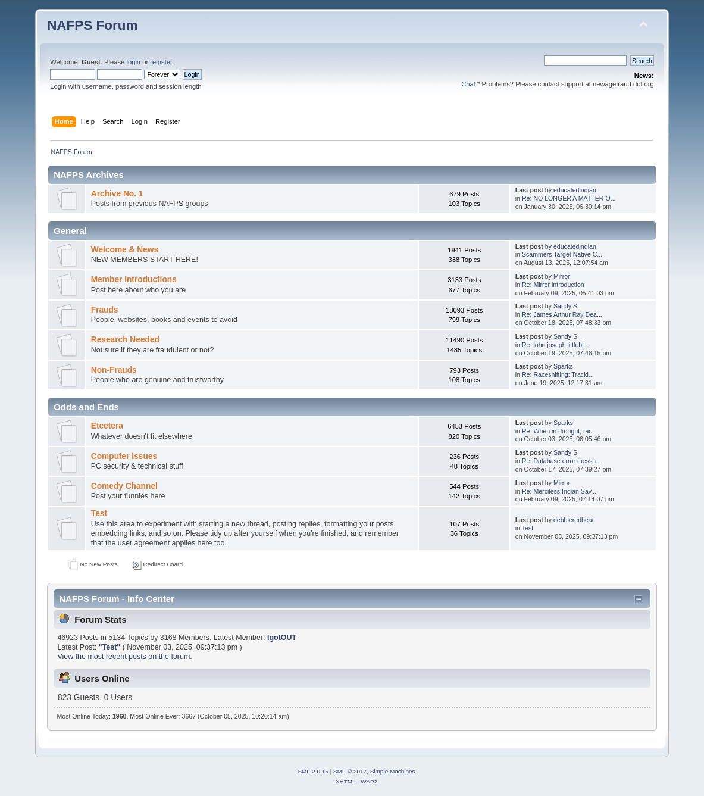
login (133, 61)
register (161, 61)
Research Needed (125, 339)
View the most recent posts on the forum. (124, 657)
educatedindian (574, 189)
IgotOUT (281, 637)
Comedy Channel (124, 486)
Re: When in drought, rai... (559, 431)
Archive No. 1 (117, 193)
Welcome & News (124, 249)
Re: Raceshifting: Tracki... (558, 374)
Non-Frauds (114, 370)
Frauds (104, 309)
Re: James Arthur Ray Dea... (562, 314)
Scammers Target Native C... (562, 254)
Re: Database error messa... (561, 460)
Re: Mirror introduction (553, 284)
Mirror (561, 276)
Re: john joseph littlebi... (555, 344)
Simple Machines (392, 771)
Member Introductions (134, 279)
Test (99, 513)
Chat (468, 84)
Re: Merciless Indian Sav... (559, 491)
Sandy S (565, 306)
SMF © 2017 (350, 771)
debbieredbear (573, 519)
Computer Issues (124, 456)
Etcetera (107, 426)
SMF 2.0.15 (313, 771)
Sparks (563, 366)
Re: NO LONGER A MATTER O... (569, 198)
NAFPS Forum (92, 25)
